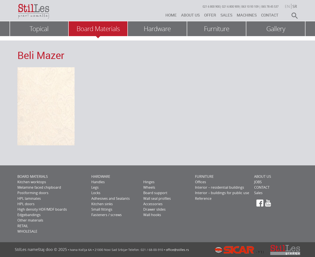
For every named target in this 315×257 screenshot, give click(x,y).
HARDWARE (100, 176)
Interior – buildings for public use (222, 192)
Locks (95, 192)
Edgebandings (29, 214)
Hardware (157, 28)
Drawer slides (154, 209)
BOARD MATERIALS (32, 176)
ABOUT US (262, 176)
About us (190, 15)
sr (294, 6)
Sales (226, 15)
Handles (98, 182)
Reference (203, 198)
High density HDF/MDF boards (42, 209)
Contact (269, 15)
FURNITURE (204, 176)
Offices (200, 182)
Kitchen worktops (31, 182)
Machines (247, 15)
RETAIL (22, 225)
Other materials (30, 220)
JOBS (258, 182)
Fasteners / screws (106, 214)
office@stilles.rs (177, 250)
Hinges (149, 182)
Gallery (275, 28)
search (293, 15)
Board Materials (98, 28)
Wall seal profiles (157, 198)
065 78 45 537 (269, 6)
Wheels (149, 187)
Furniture (216, 28)
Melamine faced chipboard (39, 187)
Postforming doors (32, 192)
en (287, 6)
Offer (210, 15)
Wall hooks (152, 214)
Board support (155, 192)
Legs (95, 187)
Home (171, 15)
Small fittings (101, 209)
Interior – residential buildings (219, 187)
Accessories (153, 204)
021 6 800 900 (211, 6)
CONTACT (262, 187)
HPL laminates (29, 198)
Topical (39, 28)
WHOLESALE (27, 231)
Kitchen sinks (102, 204)
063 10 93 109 (249, 6)
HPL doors (26, 204)
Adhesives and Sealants (110, 198)
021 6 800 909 (230, 6)
